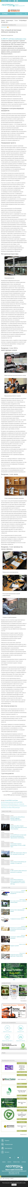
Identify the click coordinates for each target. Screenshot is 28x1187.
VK (14, 1)
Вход (5, 1)
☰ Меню (5, 14)
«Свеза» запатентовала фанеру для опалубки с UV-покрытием (18, 862)
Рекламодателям (9, 1144)
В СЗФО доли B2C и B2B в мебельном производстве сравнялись (18, 871)
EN (10, 1)
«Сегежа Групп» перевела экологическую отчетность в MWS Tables (18, 845)
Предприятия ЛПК (20, 1031)
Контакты (7, 1152)
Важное (4, 1162)
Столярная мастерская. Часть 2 (17, 919)
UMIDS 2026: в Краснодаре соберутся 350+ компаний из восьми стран (18, 853)
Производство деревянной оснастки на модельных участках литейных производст (18, 929)
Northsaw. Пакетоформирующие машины (17, 910)
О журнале (24, 1162)
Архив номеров (9, 20)
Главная (3, 20)
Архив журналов (8, 1148)
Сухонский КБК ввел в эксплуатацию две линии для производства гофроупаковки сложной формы (18, 836)
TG (17, 1)
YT (18, 1157)
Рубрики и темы (16, 1162)
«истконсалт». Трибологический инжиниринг (17, 937)
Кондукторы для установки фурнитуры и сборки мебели (16, 955)
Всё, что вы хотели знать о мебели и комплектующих (18, 901)
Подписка (7, 1140)
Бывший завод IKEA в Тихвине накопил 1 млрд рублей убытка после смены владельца (18, 827)
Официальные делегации (20, 1040)
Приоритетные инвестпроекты (7, 1040)
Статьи (16, 20)
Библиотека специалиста (7, 1031)
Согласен (14, 1185)
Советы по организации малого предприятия (17, 892)
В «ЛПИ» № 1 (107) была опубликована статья (13, 39)
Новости (9, 1162)
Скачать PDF (5, 998)
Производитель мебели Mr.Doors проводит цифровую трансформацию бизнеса (17, 818)
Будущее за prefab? (14, 945)
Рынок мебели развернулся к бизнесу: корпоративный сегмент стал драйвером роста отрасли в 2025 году (17, 882)
